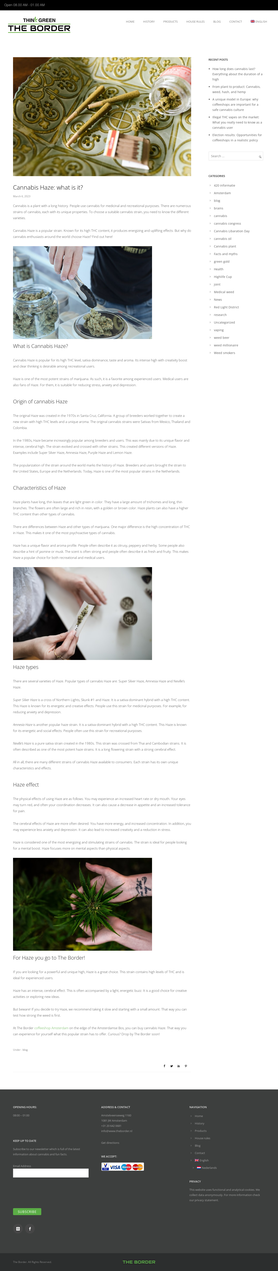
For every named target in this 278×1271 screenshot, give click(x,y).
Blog (217, 21)
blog (25, 1050)
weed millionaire (226, 345)
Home (130, 21)
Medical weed (224, 292)
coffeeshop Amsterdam (51, 1028)
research (220, 315)
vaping (219, 330)
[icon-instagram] (19, 1229)
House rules (195, 21)
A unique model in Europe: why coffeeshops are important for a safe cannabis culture (235, 104)
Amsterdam (222, 193)
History (149, 21)
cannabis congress (227, 223)
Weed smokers (224, 353)
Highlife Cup (223, 277)
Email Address (51, 1170)
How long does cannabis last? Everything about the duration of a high (237, 74)
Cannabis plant (225, 246)
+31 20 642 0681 (111, 1126)
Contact (235, 21)
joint (217, 284)
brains (218, 208)
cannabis (220, 216)
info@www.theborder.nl (116, 1131)
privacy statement (206, 1200)
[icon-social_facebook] (31, 1229)
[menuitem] (258, 21)
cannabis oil (223, 239)
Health (218, 269)
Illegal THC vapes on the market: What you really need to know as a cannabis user (237, 122)
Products (170, 21)
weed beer (221, 338)
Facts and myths (226, 254)
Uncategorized (224, 322)
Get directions (110, 1143)
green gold (222, 261)
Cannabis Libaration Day (232, 231)
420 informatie (224, 185)
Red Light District (226, 307)
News (218, 299)
